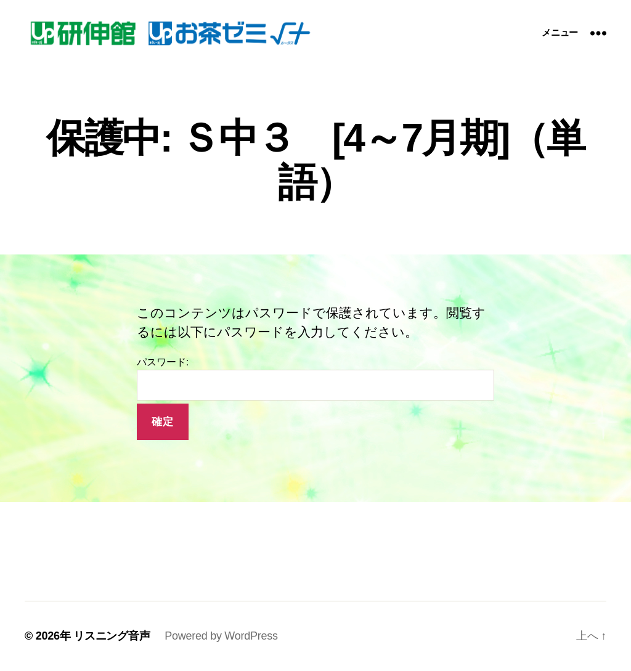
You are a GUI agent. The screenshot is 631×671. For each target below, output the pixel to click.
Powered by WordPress (221, 636)
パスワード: (315, 379)
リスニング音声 (111, 636)
